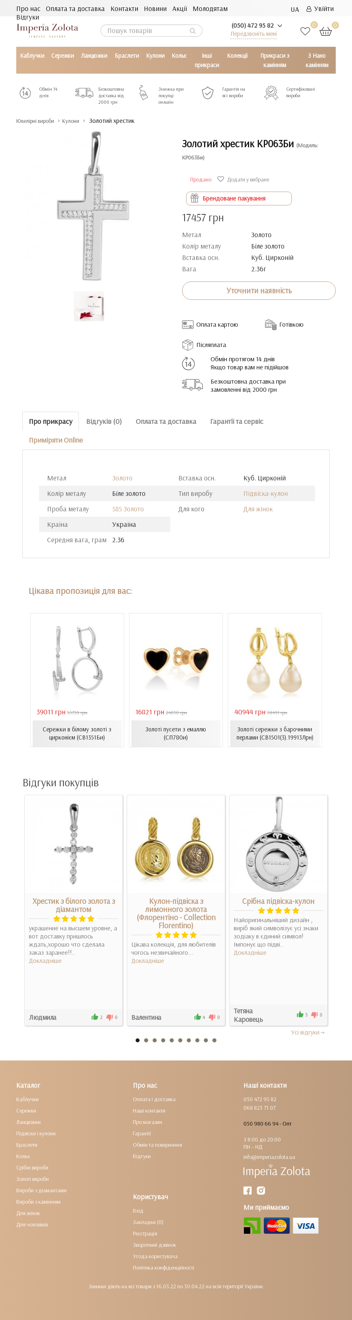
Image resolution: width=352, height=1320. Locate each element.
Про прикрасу (50, 420)
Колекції (237, 55)
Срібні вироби (32, 1167)
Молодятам (210, 8)
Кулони (155, 55)
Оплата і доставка (154, 1098)
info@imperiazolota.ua (269, 1156)
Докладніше (45, 960)
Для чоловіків (32, 1224)
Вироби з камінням (38, 1201)
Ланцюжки (94, 55)
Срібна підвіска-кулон (278, 900)
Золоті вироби (32, 1178)
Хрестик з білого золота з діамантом (74, 905)
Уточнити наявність (259, 290)
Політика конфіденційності (163, 1267)
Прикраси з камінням (274, 60)
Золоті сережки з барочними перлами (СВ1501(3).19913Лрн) (275, 733)
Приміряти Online (56, 440)
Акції (179, 8)
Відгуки (27, 17)
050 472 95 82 (259, 1098)
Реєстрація (145, 1233)
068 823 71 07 (259, 1107)
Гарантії (142, 1133)
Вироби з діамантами (41, 1189)
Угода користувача (155, 1255)
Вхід (138, 1210)
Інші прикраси (207, 60)
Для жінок (258, 508)
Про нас (28, 8)
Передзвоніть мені (253, 33)
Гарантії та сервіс (236, 420)
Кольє (179, 55)
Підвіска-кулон (265, 493)
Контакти (124, 8)
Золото (122, 477)
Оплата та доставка (75, 8)
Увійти (320, 8)
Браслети (127, 55)
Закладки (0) (148, 1221)
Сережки (62, 55)
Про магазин (147, 1121)
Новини (155, 8)
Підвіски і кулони (36, 1133)
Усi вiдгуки (308, 1032)
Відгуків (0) (104, 420)
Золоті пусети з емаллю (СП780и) (176, 733)
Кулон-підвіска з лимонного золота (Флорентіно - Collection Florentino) (176, 913)
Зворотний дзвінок (154, 1244)
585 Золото (128, 508)
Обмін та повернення (157, 1144)
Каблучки (32, 55)
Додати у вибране (244, 179)
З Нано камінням (317, 60)
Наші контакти (149, 1110)
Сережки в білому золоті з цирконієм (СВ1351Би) (77, 733)
